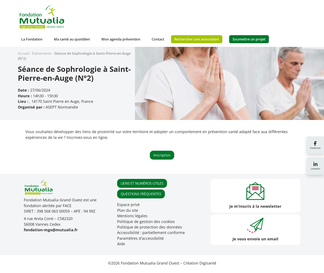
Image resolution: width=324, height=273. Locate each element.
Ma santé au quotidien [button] (72, 39)
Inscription (162, 155)
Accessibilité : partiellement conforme (151, 232)
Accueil (23, 53)
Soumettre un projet (249, 39)
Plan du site (127, 210)
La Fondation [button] (31, 39)
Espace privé (128, 204)
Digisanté (207, 263)
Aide (121, 243)
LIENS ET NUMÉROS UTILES (142, 183)
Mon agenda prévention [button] (120, 39)
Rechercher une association (196, 39)
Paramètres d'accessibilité (140, 238)
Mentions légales (132, 215)
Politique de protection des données (149, 227)
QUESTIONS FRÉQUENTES (141, 194)
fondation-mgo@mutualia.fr (51, 229)
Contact (158, 39)
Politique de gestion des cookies (146, 221)
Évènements (42, 53)
